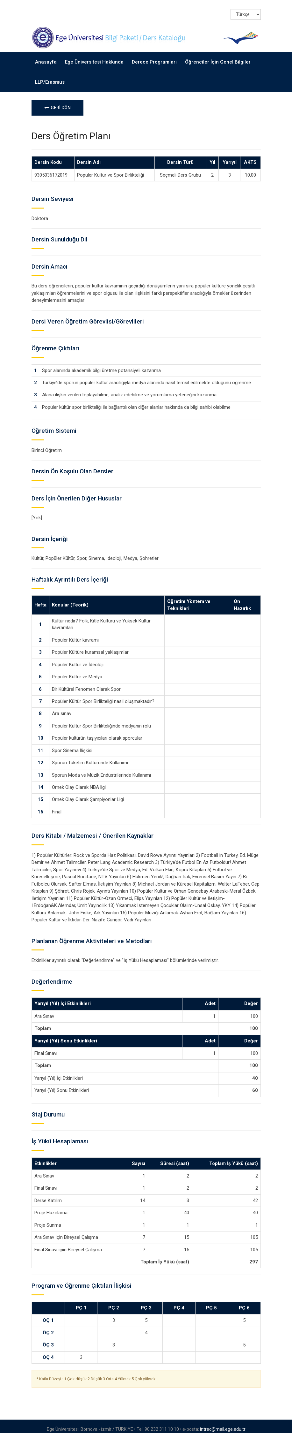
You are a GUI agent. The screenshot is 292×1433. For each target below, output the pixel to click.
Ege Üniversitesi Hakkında (94, 56)
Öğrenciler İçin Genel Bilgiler (218, 56)
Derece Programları (154, 56)
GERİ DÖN (57, 101)
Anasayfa (46, 56)
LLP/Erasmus (50, 76)
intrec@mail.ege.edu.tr (223, 1423)
